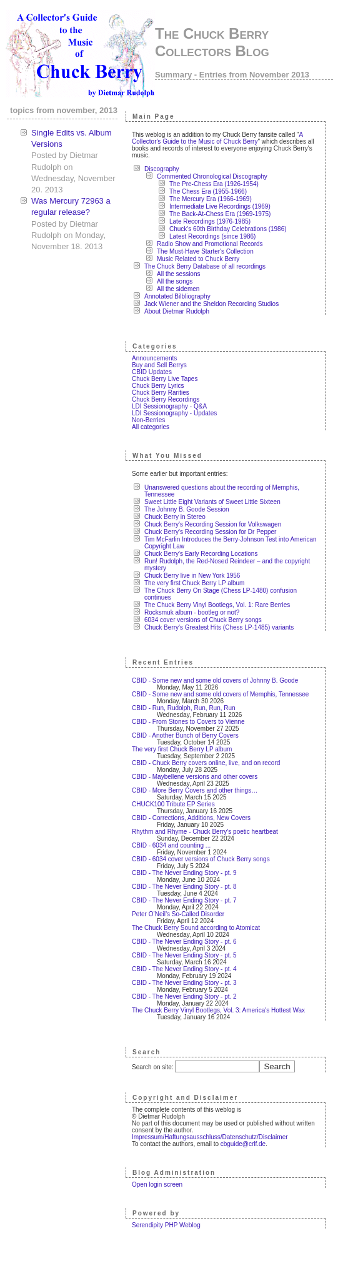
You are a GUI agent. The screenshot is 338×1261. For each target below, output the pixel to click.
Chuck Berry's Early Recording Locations (200, 553)
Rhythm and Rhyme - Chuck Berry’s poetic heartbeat (205, 831)
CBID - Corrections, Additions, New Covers (191, 817)
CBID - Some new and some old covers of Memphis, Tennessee (220, 694)
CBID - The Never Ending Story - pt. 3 (184, 982)
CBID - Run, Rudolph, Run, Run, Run (184, 708)
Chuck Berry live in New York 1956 (192, 575)
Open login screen (157, 1184)
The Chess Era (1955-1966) (208, 191)
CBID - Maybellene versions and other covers (194, 776)
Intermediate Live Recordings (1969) (220, 206)
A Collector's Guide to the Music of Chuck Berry (217, 138)
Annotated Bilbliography (177, 296)
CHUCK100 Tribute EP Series (173, 804)
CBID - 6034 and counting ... (171, 845)
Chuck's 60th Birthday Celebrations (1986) (228, 228)
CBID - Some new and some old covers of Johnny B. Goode (215, 680)
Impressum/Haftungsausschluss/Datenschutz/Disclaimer (210, 1137)
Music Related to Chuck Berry (198, 258)
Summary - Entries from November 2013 (232, 74)
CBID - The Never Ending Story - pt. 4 (184, 969)
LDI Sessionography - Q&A (169, 406)
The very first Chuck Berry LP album (194, 583)
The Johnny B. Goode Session (186, 509)
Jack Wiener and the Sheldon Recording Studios (211, 303)
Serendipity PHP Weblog (166, 1225)
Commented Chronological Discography (212, 176)
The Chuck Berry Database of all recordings (205, 266)
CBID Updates (152, 371)
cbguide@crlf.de (243, 1143)
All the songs (174, 281)
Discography (161, 169)
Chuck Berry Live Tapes (164, 378)
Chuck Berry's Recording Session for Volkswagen (212, 524)
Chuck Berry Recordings (165, 399)
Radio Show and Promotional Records (210, 243)
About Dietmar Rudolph (176, 311)
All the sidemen (178, 288)
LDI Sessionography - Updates (174, 413)
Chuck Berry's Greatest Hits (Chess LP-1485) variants (219, 627)
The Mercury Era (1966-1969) (210, 198)
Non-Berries (148, 420)
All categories (150, 426)
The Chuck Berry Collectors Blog (212, 42)
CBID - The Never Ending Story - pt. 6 (184, 941)
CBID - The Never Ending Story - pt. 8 (184, 886)
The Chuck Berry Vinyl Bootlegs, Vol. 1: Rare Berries (217, 604)
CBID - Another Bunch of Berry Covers (185, 735)
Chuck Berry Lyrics (158, 385)
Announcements (154, 358)
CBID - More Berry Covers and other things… (194, 790)
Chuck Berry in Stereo (175, 516)
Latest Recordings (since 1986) (212, 236)
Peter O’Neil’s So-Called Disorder (178, 914)
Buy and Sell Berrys (159, 365)
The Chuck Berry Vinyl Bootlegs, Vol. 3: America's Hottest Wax (218, 1010)
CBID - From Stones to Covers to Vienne (188, 721)
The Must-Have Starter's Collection (205, 251)
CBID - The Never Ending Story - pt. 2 (184, 996)
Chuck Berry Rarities (160, 392)
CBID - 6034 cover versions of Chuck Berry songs (201, 859)
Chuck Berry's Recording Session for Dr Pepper (210, 531)
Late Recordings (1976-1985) (210, 221)
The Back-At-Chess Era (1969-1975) (220, 213)
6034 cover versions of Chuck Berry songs (203, 619)
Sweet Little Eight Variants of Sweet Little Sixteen (212, 501)
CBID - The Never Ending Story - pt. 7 (184, 900)
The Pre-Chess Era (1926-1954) (214, 183)
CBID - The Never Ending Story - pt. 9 (184, 872)
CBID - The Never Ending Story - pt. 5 (184, 955)
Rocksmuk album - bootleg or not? (191, 612)
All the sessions (178, 273)
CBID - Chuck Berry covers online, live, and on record (206, 762)
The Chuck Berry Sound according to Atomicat (196, 927)
